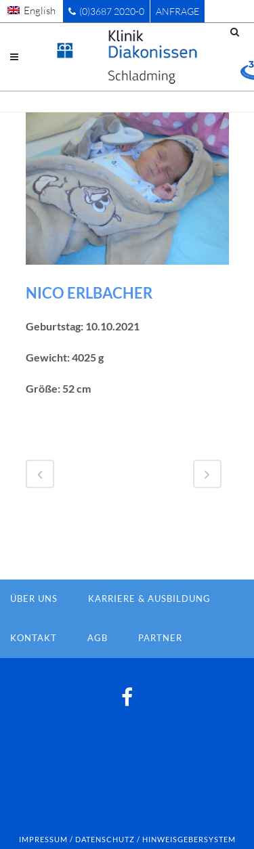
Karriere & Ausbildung (149, 598)
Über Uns (34, 598)
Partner (160, 637)
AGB (97, 637)
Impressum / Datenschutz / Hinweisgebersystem (127, 839)
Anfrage (177, 11)
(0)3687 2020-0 (106, 11)
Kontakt (33, 637)
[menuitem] (31, 10)
